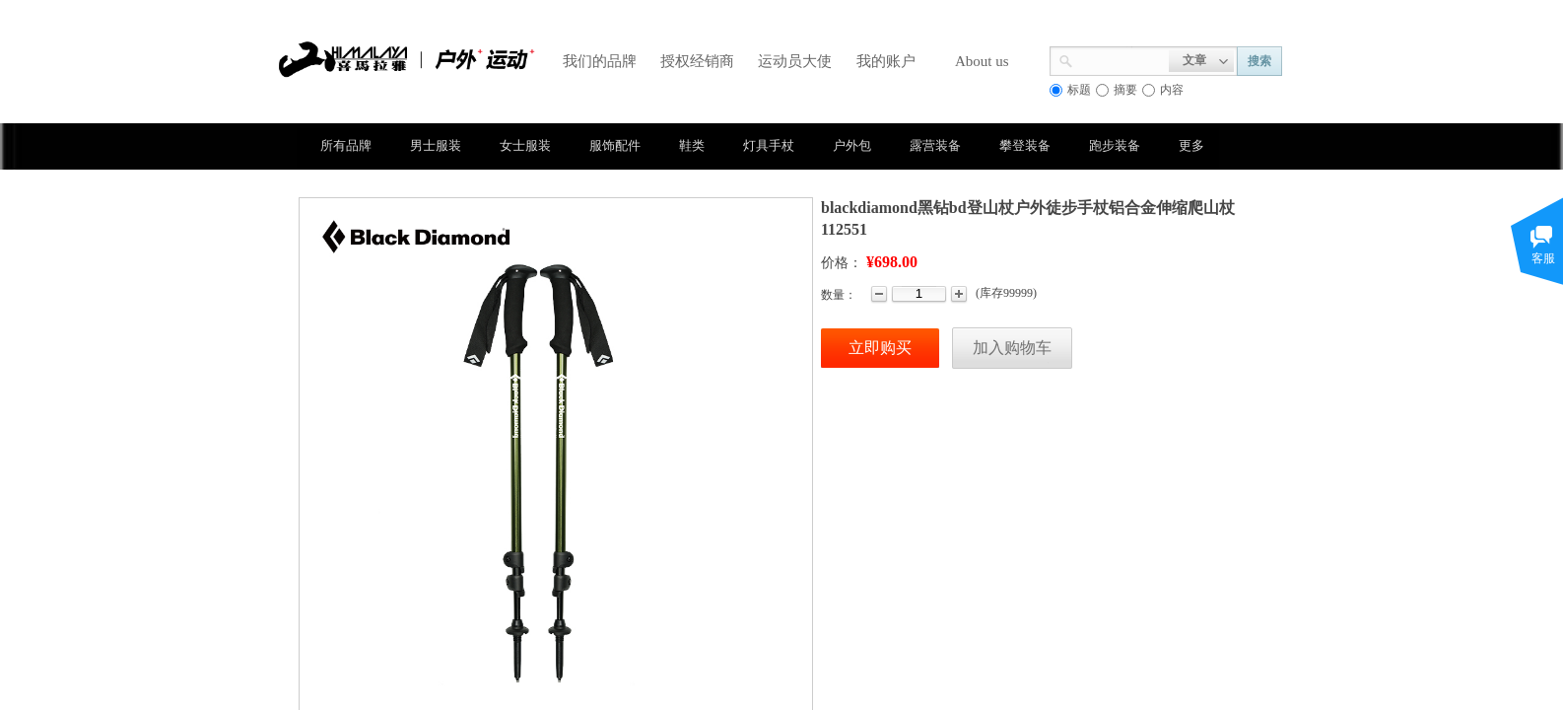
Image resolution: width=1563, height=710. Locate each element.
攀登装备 (1025, 145)
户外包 (852, 145)
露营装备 (935, 145)
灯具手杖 (768, 145)
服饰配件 (615, 145)
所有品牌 (346, 145)
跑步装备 (1114, 145)
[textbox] (1121, 59)
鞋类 (692, 145)
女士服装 (525, 145)
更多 (1191, 145)
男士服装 (435, 145)
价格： (841, 262)
